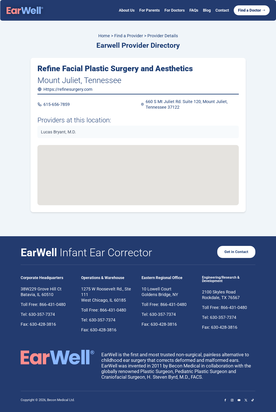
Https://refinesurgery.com (68, 89)
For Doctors (174, 10)
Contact (222, 10)
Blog (207, 10)
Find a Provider (128, 35)
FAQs (193, 10)
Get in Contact (236, 251)
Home (104, 35)
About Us (126, 10)
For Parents (149, 10)
